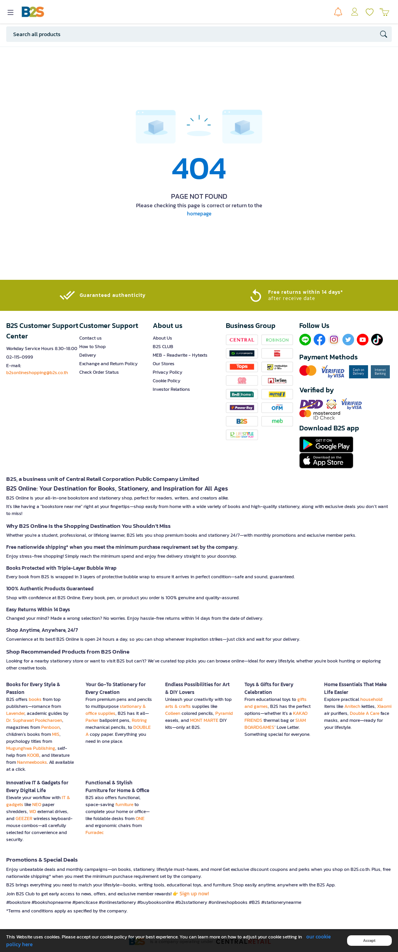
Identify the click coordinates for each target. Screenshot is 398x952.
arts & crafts (178, 706)
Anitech (352, 706)
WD (32, 811)
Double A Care (364, 713)
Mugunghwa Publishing (30, 748)
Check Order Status (99, 372)
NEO (36, 804)
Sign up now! (194, 893)
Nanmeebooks (32, 762)
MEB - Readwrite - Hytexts (180, 355)
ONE (140, 818)
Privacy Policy (167, 372)
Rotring (139, 720)
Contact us (90, 338)
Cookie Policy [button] (166, 380)
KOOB (33, 755)
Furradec (95, 832)
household (371, 699)
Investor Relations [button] (171, 389)
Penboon (50, 727)
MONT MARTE (204, 720)
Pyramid (224, 713)
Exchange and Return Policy (108, 363)
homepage (199, 213)
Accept (369, 940)
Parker (92, 720)
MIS (55, 734)
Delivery (87, 355)
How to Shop (92, 346)
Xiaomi (384, 706)
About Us (162, 338)
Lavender (15, 713)
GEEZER (24, 818)
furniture (124, 804)
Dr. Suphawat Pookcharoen (34, 720)
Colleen (172, 713)
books (35, 699)
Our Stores (164, 363)
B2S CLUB (163, 346)
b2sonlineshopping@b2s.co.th (37, 372)
